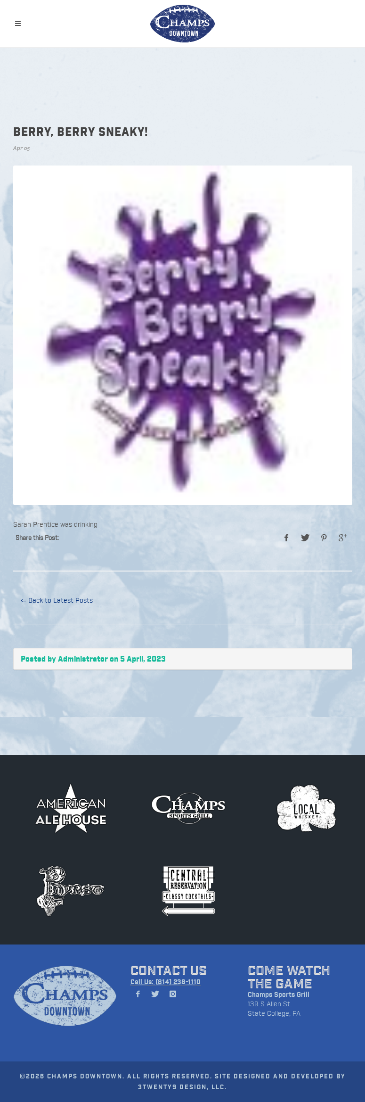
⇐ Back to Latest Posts (57, 600)
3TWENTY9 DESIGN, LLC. (182, 1086)
